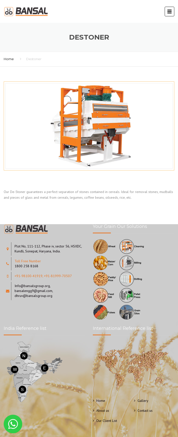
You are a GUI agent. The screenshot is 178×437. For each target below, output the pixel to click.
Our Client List (106, 420)
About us (102, 410)
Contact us (145, 410)
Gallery (143, 400)
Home (9, 59)
